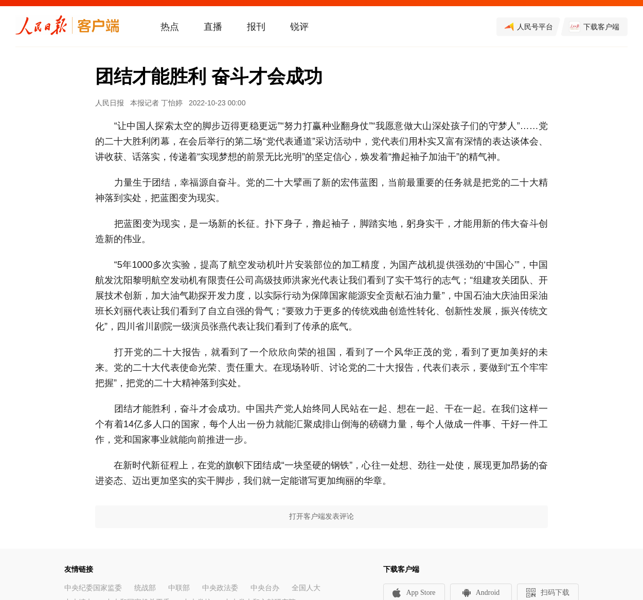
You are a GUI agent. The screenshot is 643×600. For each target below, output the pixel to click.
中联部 (179, 588)
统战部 (145, 588)
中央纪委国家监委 (93, 588)
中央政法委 (220, 588)
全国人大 (306, 588)
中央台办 (265, 588)
